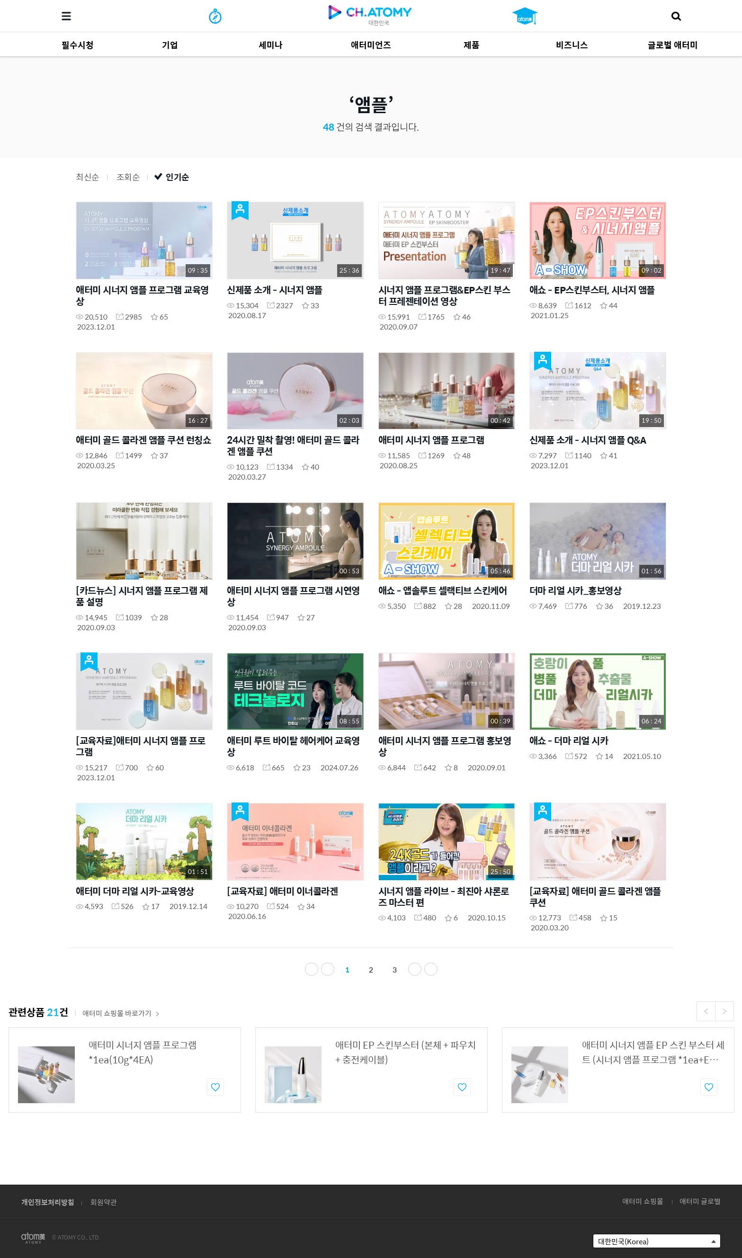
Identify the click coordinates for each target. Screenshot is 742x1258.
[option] (124, 1093)
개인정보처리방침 (47, 1201)
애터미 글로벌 (700, 1201)
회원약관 (103, 1201)
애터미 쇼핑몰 (642, 1201)
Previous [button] (706, 1035)
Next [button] (724, 1035)
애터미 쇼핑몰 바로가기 (121, 1036)
